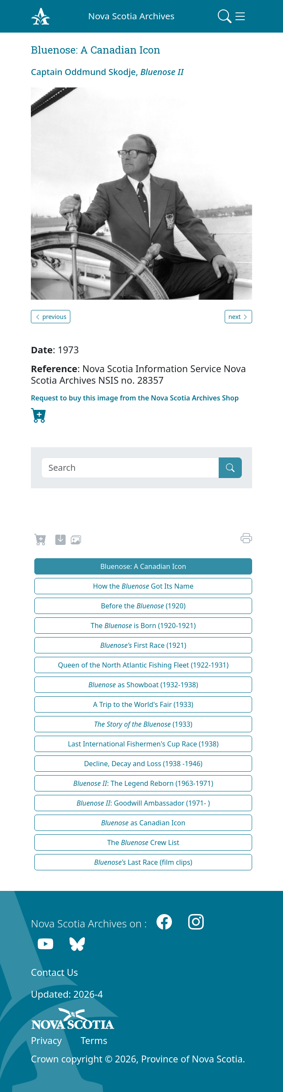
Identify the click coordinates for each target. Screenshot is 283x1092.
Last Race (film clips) (143, 862)
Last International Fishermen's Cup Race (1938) (143, 744)
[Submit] (230, 467)
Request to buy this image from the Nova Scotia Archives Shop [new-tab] (135, 409)
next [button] (238, 317)
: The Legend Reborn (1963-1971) (143, 783)
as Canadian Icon (143, 822)
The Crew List (143, 842)
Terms (94, 1040)
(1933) (143, 724)
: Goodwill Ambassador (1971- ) (143, 803)
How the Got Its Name (143, 586)
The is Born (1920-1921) (143, 625)
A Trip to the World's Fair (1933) (143, 704)
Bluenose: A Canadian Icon (143, 566)
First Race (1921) (143, 645)
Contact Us (54, 972)
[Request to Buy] (40, 541)
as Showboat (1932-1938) (143, 684)
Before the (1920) (143, 606)
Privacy (46, 1040)
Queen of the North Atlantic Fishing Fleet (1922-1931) (143, 665)
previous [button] (50, 317)
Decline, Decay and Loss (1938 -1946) (143, 763)
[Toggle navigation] (232, 16)
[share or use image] (76, 541)
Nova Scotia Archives (131, 16)
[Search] (130, 467)
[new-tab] (60, 541)
